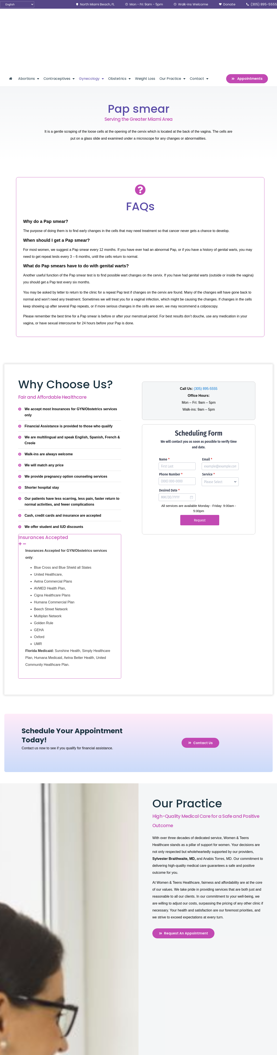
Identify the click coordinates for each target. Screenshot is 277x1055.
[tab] (69, 493)
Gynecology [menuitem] (91, 31)
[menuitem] (11, 31)
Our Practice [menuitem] (172, 31)
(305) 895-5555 (205, 341)
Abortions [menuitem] (28, 31)
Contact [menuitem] (199, 31)
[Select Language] (17, 4)
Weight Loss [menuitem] (145, 31)
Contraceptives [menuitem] (59, 31)
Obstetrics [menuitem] (119, 31)
